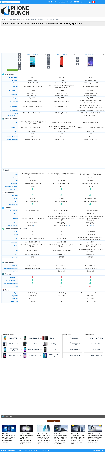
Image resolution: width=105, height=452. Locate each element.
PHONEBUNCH (19, 10)
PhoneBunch (13, 450)
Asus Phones (66, 334)
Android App (28, 450)
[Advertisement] (72, 10)
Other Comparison (8, 334)
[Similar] (35, 225)
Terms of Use (45, 450)
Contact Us (36, 450)
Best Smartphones (98, 450)
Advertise (20, 450)
